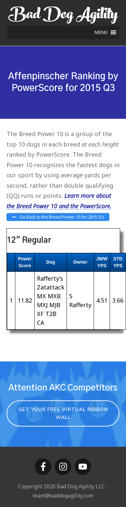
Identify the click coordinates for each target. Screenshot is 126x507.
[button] (101, 32)
